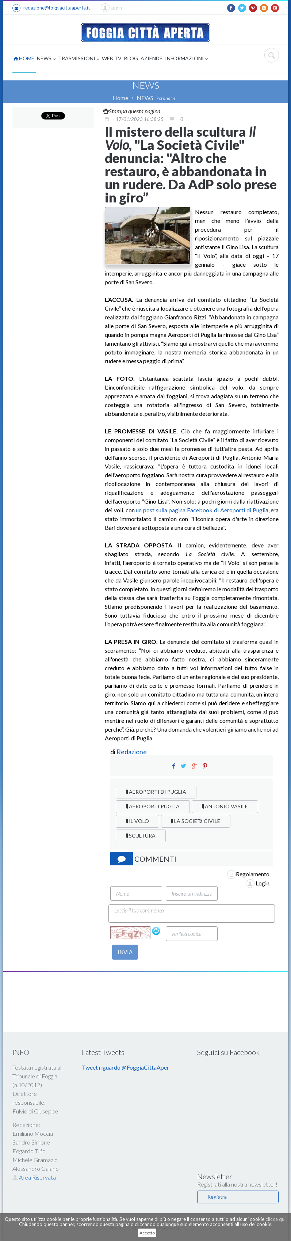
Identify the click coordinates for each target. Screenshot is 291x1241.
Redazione (132, 752)
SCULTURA (141, 835)
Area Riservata (34, 1177)
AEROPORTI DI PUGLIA (156, 792)
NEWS (46, 59)
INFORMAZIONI (186, 59)
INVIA (125, 952)
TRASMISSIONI (78, 59)
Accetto (147, 1233)
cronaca (167, 98)
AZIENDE (151, 58)
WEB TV (112, 58)
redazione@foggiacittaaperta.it (51, 8)
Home (120, 97)
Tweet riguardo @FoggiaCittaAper (125, 1067)
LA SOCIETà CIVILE (195, 821)
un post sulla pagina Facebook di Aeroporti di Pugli (200, 509)
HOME (24, 58)
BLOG (131, 58)
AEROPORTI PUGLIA (153, 806)
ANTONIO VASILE (225, 806)
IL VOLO (137, 821)
